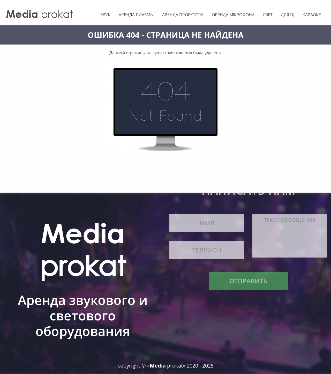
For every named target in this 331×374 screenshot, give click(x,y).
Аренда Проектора (183, 15)
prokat (39, 14)
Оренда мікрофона (233, 15)
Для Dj (287, 15)
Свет (268, 15)
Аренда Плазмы (136, 15)
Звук (105, 15)
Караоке (312, 15)
